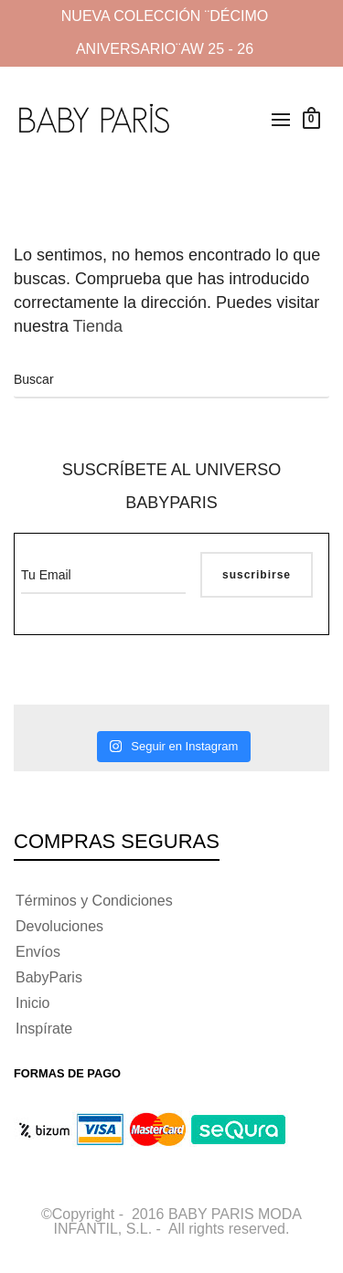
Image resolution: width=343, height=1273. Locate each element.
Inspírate (44, 1028)
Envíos (38, 952)
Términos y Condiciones (94, 900)
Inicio (32, 1003)
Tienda (100, 326)
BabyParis (49, 977)
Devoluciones (59, 926)
